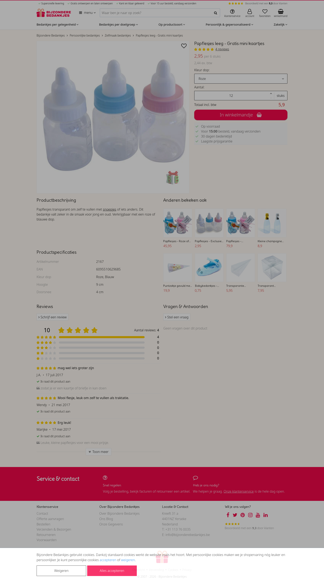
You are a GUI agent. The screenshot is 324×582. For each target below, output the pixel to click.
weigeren (128, 560)
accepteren (108, 560)
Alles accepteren (112, 570)
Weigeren (61, 570)
